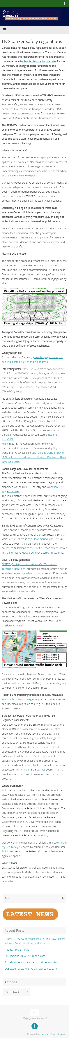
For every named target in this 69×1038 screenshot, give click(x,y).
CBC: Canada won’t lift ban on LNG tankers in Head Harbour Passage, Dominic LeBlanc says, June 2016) (34, 457)
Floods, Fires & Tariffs (17, 949)
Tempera (45, 1034)
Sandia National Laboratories (40, 61)
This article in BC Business (30, 769)
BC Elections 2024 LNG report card (25, 956)
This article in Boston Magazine (19, 699)
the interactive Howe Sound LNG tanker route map (34, 552)
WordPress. (59, 1034)
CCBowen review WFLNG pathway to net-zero (31, 968)
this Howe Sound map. (41, 539)
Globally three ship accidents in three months (31, 962)
